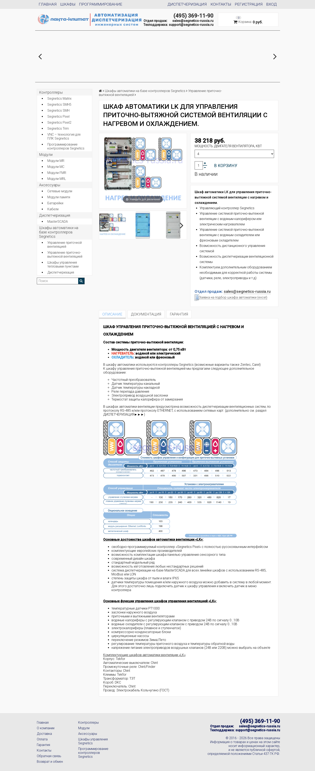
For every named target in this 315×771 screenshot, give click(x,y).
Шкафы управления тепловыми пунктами (63, 264)
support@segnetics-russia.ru (191, 25)
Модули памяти (58, 197)
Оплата (42, 739)
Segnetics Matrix (59, 98)
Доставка (44, 734)
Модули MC (55, 167)
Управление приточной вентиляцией (64, 245)
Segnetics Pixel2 (59, 122)
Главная (48, 4)
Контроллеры (51, 92)
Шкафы (67, 4)
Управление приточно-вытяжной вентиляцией (64, 254)
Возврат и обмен (50, 762)
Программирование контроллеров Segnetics (65, 146)
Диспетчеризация (187, 4)
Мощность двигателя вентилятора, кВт (228, 146)
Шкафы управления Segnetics (93, 741)
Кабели (53, 209)
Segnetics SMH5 (59, 104)
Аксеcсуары (49, 185)
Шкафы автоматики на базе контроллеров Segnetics (58, 232)
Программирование (100, 4)
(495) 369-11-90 (193, 16)
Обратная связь (49, 756)
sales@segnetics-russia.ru (192, 21)
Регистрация (249, 4)
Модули (46, 154)
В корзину (225, 165)
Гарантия (43, 745)
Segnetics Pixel (58, 116)
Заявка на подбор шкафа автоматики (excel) (231, 297)
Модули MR (55, 161)
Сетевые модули (59, 191)
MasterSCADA (57, 222)
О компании (45, 728)
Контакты (221, 4)
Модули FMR (56, 173)
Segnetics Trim (58, 128)
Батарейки (55, 203)
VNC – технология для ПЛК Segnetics (63, 136)
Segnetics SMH (58, 110)
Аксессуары (87, 734)
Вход (271, 4)
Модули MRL (56, 179)
